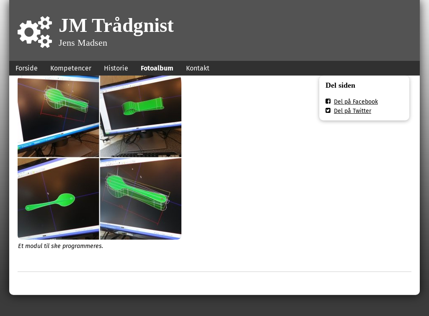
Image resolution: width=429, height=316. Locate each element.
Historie (116, 68)
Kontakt (197, 68)
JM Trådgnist (116, 25)
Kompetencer (70, 68)
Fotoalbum (157, 68)
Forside (27, 68)
